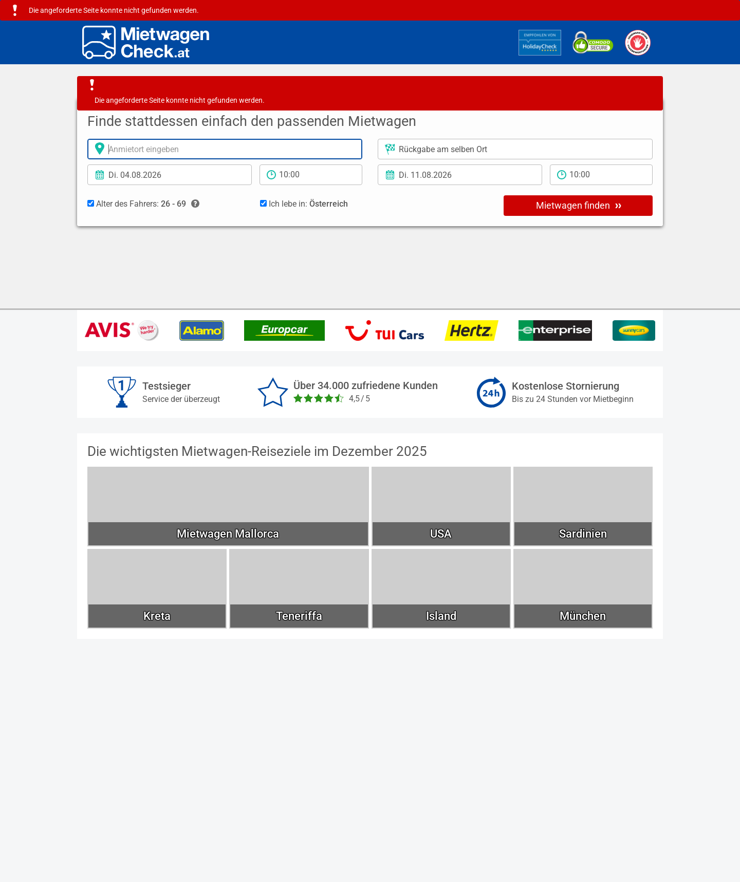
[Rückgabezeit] (601, 174)
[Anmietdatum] (169, 174)
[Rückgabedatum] (460, 174)
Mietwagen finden (578, 205)
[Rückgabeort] (515, 149)
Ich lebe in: (304, 204)
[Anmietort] (224, 149)
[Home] (145, 42)
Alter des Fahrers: (143, 204)
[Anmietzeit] (311, 174)
